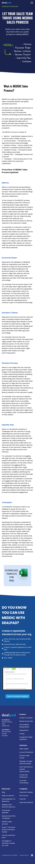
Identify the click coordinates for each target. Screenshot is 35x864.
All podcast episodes (6, 811)
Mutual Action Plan (26, 721)
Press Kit (22, 799)
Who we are (23, 796)
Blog (3, 792)
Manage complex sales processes (25, 762)
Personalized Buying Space (24, 726)
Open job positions (26, 802)
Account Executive (26, 752)
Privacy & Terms (24, 855)
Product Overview (26, 718)
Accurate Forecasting (23, 781)
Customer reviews (26, 792)
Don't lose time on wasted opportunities (26, 769)
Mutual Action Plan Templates (8, 817)
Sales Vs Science (8, 796)
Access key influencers (23, 776)
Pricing (21, 734)
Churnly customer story (8, 836)
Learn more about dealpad (17, 696)
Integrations (23, 730)
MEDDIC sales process (7, 823)
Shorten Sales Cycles (24, 756)
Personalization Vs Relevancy (8, 800)
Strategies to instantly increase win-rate (8, 843)
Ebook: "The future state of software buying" (8, 829)
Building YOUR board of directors (8, 806)
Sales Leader (24, 749)
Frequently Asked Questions (25, 738)
